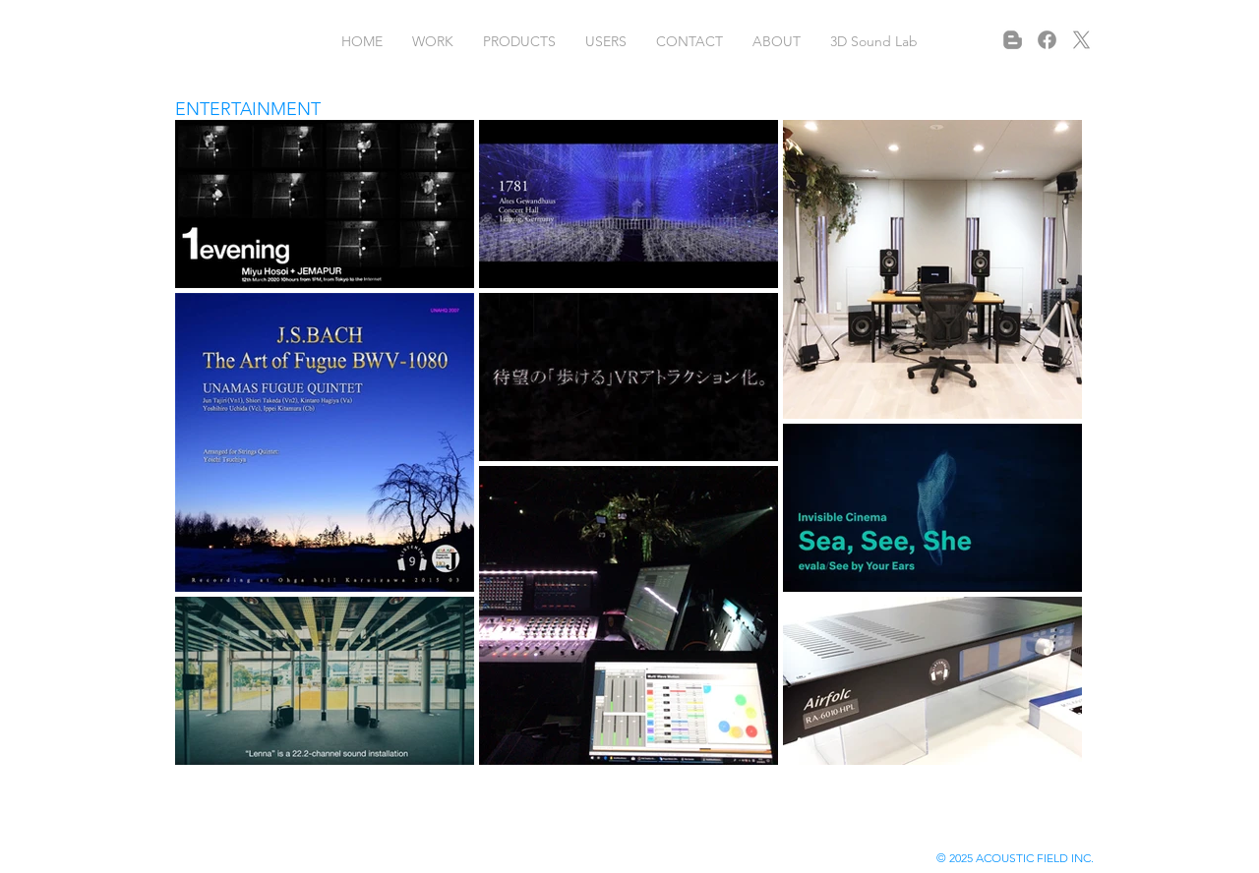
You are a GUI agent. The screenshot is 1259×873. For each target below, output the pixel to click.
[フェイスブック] (1047, 40)
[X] (1081, 40)
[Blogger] (1012, 40)
